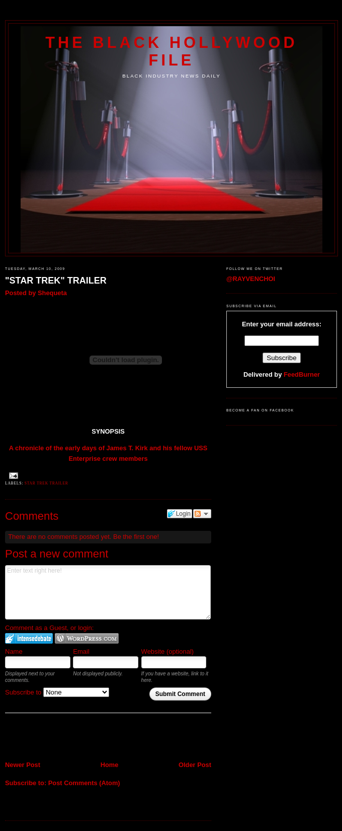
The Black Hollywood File (171, 51)
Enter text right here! (108, 592)
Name (14, 651)
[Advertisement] (64, 738)
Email (81, 651)
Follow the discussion (202, 513)
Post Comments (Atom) (84, 783)
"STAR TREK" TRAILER (56, 280)
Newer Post (22, 765)
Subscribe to (57, 692)
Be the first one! (136, 536)
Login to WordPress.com (87, 638)
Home (110, 765)
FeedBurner (302, 374)
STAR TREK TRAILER (46, 483)
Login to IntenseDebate (29, 638)
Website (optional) (167, 651)
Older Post (195, 765)
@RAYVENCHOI (250, 279)
